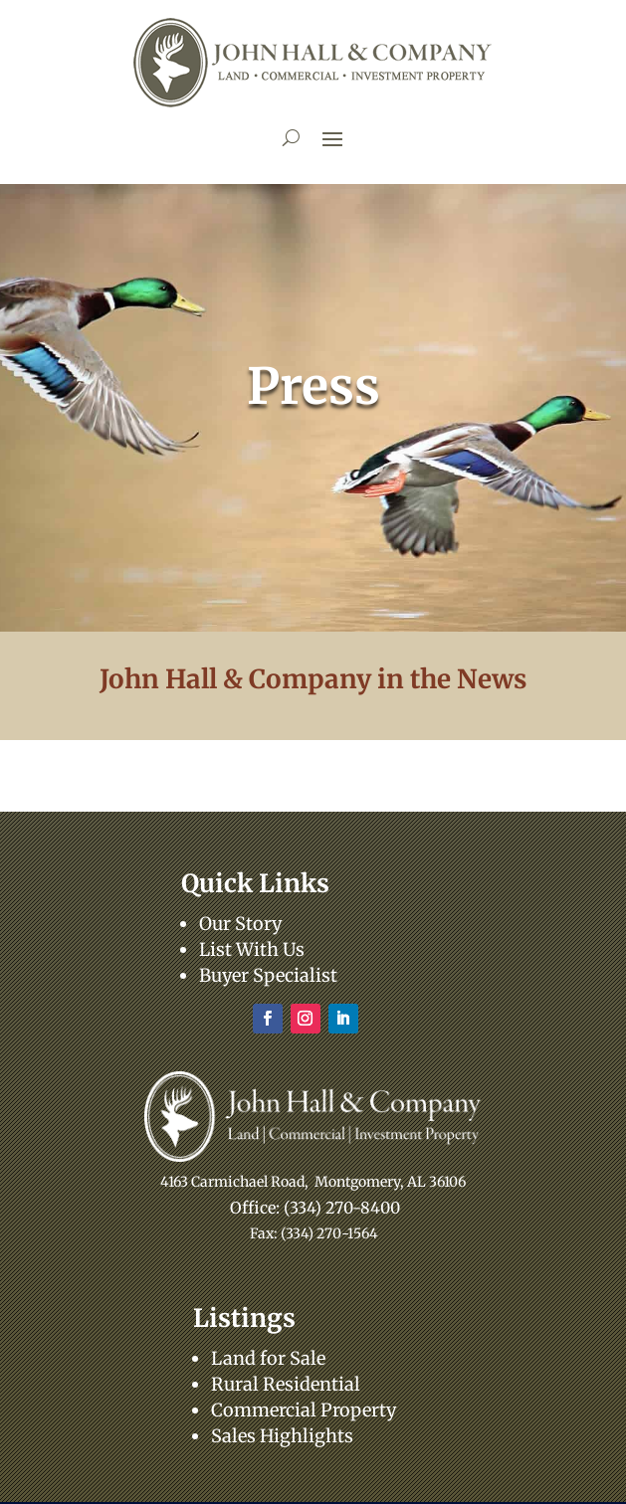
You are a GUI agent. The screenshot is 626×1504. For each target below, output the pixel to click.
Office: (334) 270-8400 (315, 1208)
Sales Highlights (282, 1435)
